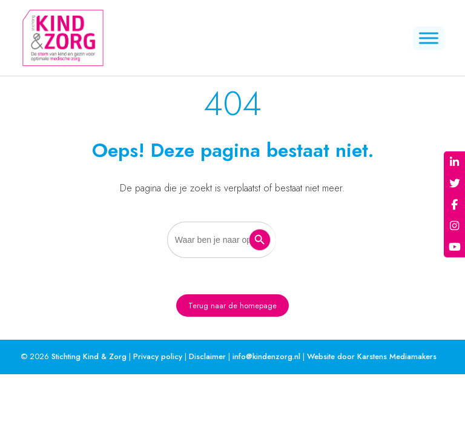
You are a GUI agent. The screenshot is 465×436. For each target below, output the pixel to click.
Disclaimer (207, 356)
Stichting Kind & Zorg (89, 356)
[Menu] (428, 38)
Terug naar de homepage (232, 305)
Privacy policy (157, 356)
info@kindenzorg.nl (266, 356)
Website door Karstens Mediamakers (372, 356)
